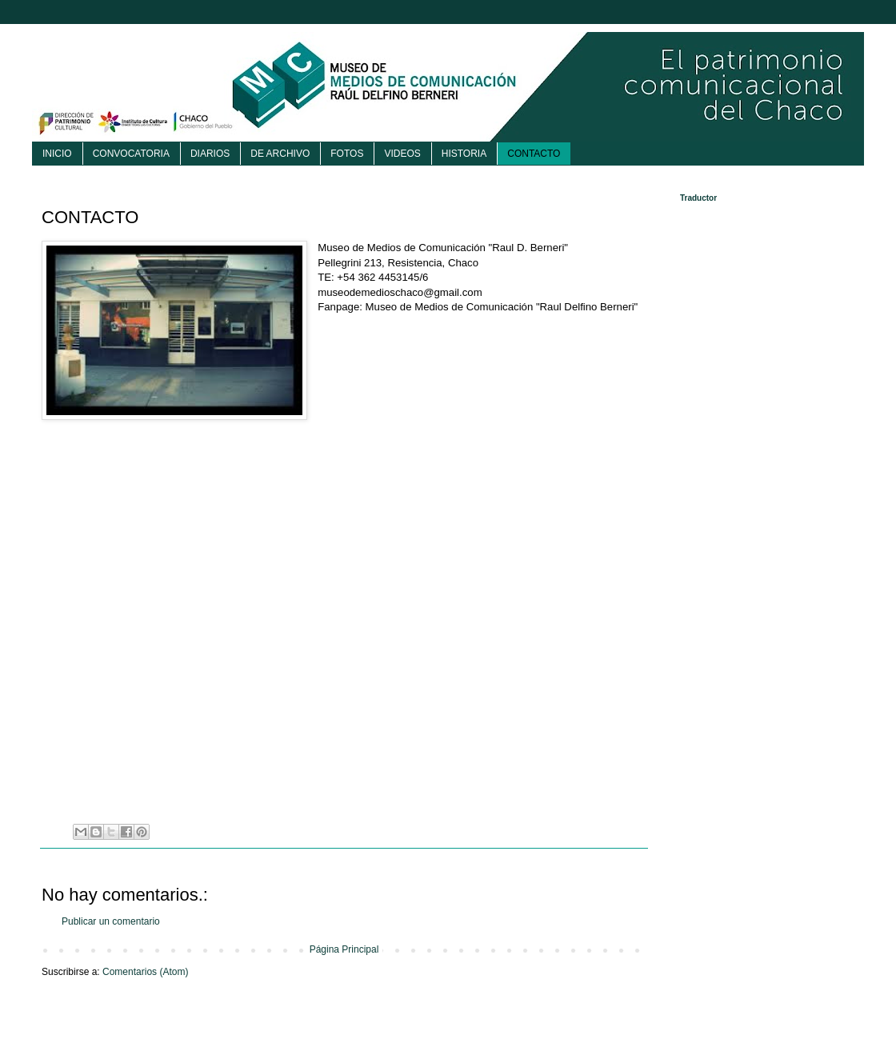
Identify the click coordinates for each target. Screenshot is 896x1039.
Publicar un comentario (111, 921)
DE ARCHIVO (280, 153)
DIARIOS (210, 153)
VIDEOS (402, 153)
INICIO (57, 153)
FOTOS (346, 153)
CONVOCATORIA (131, 153)
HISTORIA (464, 153)
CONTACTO (533, 153)
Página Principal (344, 949)
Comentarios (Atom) (145, 971)
